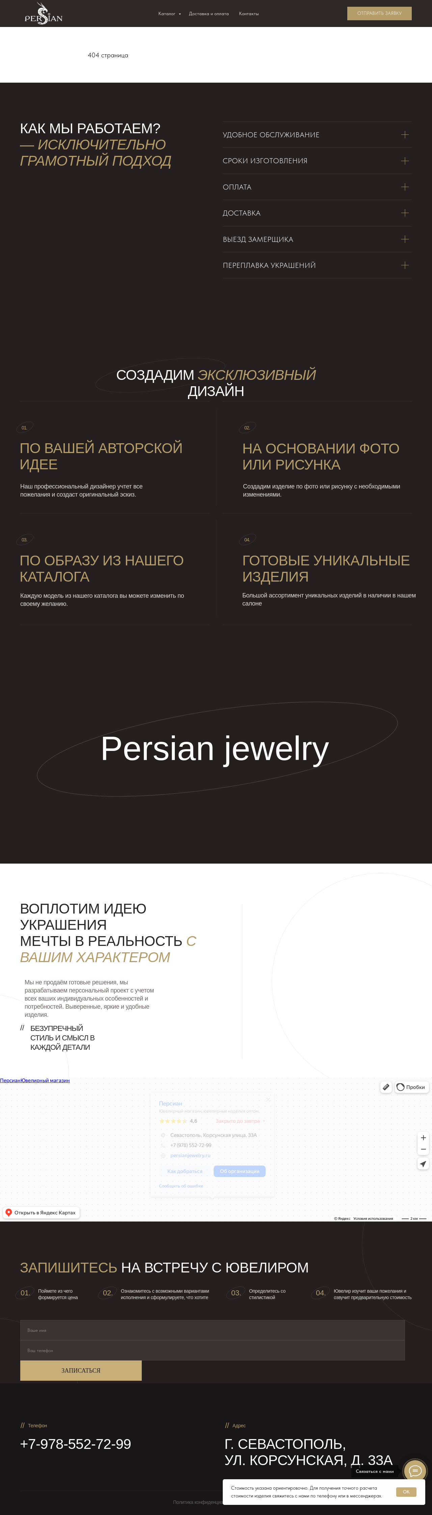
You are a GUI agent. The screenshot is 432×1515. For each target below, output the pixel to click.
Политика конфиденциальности (206, 1502)
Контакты (249, 13)
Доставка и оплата (209, 13)
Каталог (167, 13)
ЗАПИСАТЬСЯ (80, 1370)
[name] (212, 1330)
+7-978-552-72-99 (75, 1444)
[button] (379, 13)
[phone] (212, 1350)
